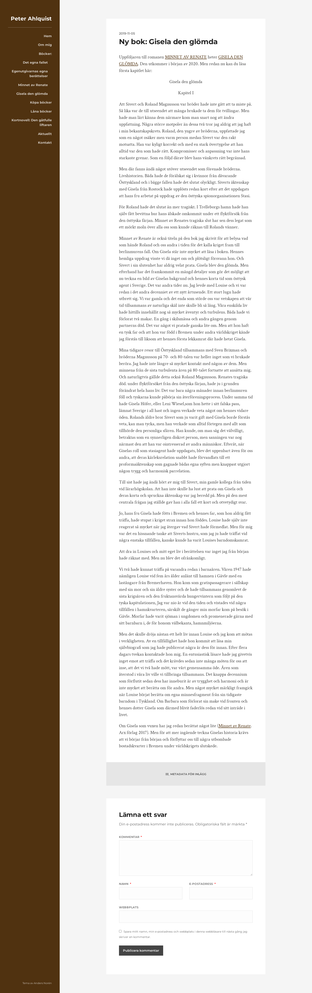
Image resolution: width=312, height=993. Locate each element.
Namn (125, 884)
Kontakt (45, 143)
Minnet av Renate (33, 85)
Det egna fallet (35, 62)
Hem (48, 36)
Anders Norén (43, 983)
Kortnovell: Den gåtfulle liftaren (32, 122)
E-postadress (202, 884)
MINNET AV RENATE (186, 57)
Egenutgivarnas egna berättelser (30, 73)
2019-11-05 (127, 33)
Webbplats (128, 907)
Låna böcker (41, 111)
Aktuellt (45, 134)
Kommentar (130, 837)
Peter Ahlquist (31, 18)
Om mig (45, 45)
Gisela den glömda (32, 94)
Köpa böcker (41, 102)
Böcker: (45, 54)
